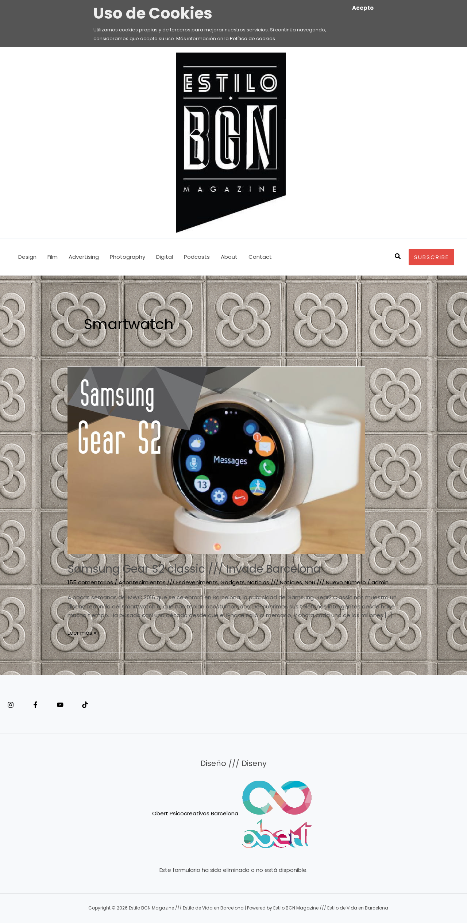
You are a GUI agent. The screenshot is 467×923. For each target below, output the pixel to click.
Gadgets (232, 582)
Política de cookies (252, 38)
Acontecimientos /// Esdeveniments (168, 582)
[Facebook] (35, 704)
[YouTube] (60, 704)
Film (52, 257)
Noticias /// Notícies (274, 582)
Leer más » (81, 632)
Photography (127, 257)
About (229, 257)
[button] (398, 257)
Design (27, 257)
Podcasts (197, 257)
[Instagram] (10, 704)
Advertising (84, 257)
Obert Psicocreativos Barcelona (195, 813)
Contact (260, 257)
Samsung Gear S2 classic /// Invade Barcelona (194, 569)
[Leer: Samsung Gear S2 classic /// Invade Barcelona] (216, 460)
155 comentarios (90, 582)
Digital (164, 257)
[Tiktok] (85, 704)
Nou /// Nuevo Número (335, 582)
